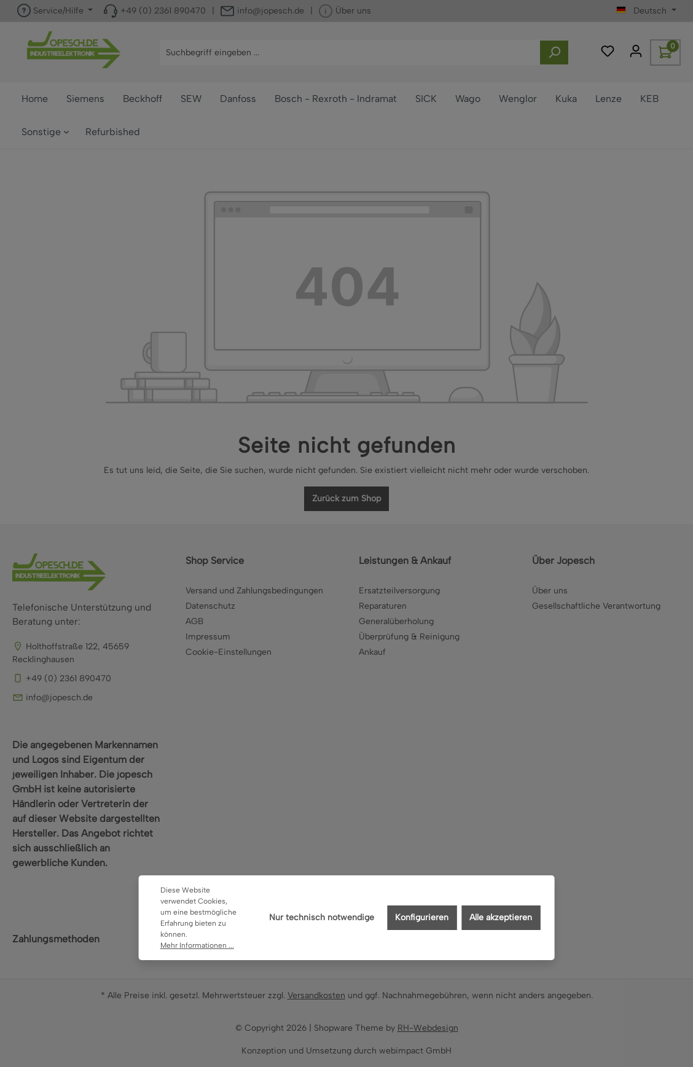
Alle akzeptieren (500, 917)
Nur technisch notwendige (321, 917)
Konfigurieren (421, 917)
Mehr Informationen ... (197, 945)
